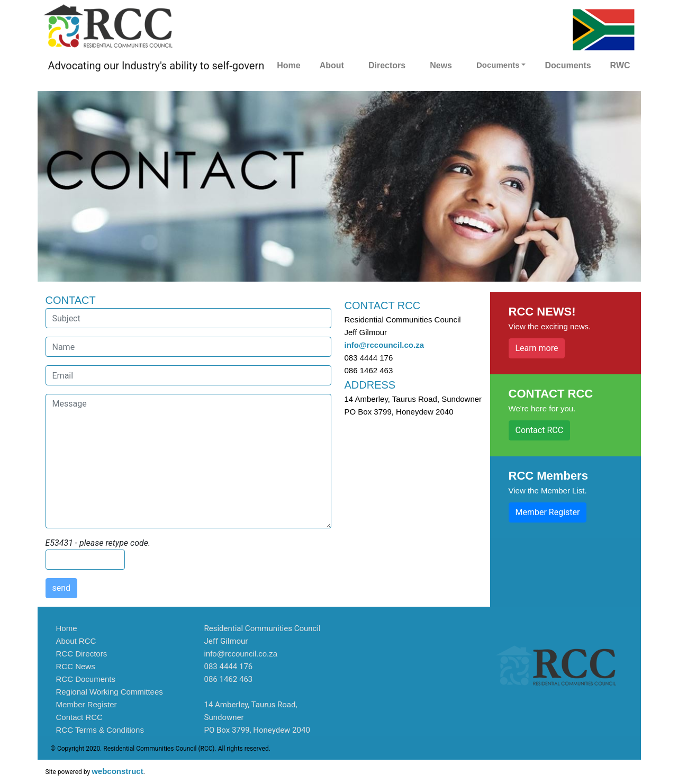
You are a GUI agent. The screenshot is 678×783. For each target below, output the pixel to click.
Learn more (537, 348)
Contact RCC (540, 430)
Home (288, 65)
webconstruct (117, 771)
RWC (620, 65)
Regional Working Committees (109, 691)
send (61, 588)
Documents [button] (498, 64)
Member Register (548, 512)
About (332, 65)
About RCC (76, 640)
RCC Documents (86, 678)
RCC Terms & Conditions (100, 729)
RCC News (75, 666)
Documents (568, 65)
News (441, 65)
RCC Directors (81, 653)
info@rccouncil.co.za (384, 344)
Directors (386, 65)
